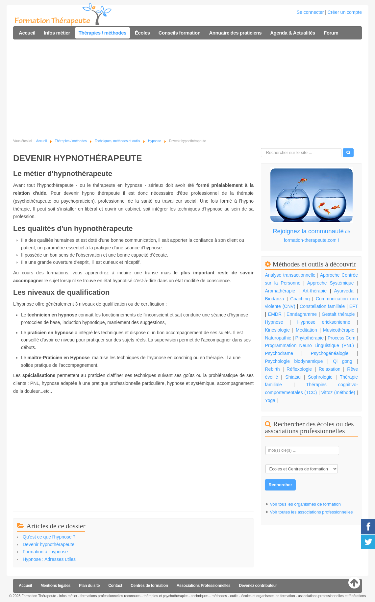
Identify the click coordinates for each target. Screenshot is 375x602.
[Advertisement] (187, 89)
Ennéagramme (302, 314)
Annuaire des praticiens (235, 33)
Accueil (27, 33)
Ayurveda (344, 290)
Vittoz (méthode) (338, 392)
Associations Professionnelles (204, 585)
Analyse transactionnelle (290, 275)
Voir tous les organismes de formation (305, 504)
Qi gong (345, 361)
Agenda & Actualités (292, 33)
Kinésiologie (277, 330)
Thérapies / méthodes (102, 33)
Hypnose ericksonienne (323, 322)
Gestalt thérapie (338, 314)
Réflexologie (299, 369)
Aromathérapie (280, 290)
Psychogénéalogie (329, 353)
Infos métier (57, 33)
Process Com (341, 337)
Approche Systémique (330, 283)
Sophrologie (320, 377)
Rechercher (280, 484)
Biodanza (274, 298)
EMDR (275, 314)
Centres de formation (149, 585)
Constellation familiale (322, 306)
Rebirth (272, 369)
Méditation (306, 330)
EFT (353, 306)
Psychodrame (279, 353)
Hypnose (274, 322)
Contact (115, 585)
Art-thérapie (315, 290)
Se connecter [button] (310, 12)
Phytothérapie (309, 337)
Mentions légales (55, 585)
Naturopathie (278, 337)
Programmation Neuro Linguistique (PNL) (309, 345)
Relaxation (329, 369)
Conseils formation (180, 33)
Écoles (142, 33)
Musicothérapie (338, 330)
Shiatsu (293, 377)
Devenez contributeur (258, 585)
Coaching (300, 298)
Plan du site (89, 585)
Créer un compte (345, 12)
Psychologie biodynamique (294, 361)
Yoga (270, 400)
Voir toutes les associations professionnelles (311, 512)
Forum (331, 33)
